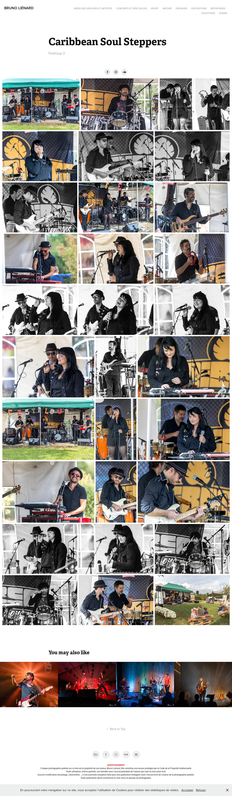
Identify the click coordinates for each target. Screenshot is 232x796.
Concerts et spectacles (131, 8)
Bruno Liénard (19, 8)
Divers (223, 13)
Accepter (187, 790)
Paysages (181, 8)
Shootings (208, 13)
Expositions (199, 8)
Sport (154, 8)
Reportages (218, 8)
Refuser (201, 790)
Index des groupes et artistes (93, 8)
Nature (167, 8)
